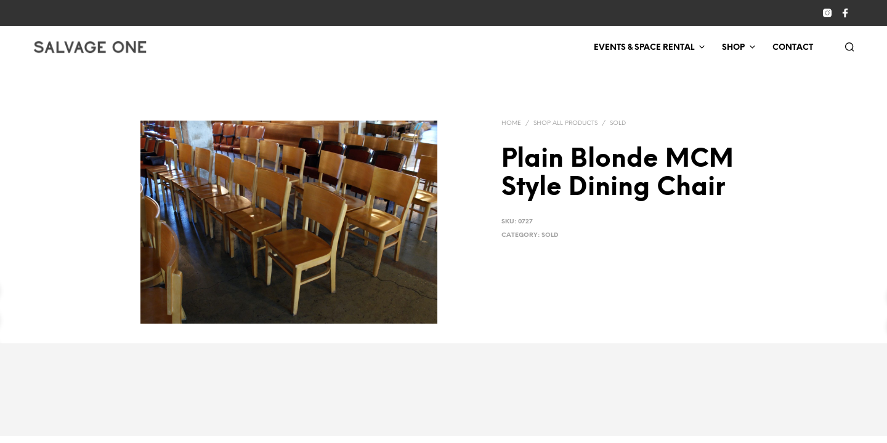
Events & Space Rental (644, 48)
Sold (618, 123)
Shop (733, 48)
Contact (792, 48)
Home (511, 123)
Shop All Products (565, 123)
